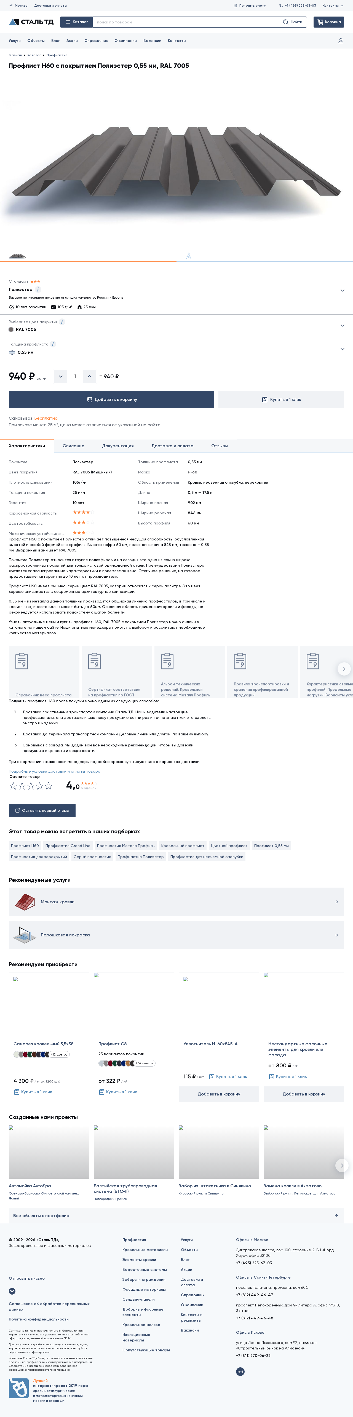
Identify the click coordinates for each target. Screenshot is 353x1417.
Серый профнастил (92, 857)
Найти (292, 22)
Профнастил (134, 1239)
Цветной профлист (229, 845)
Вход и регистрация (341, 40)
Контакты (333, 5)
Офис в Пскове (250, 1332)
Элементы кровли (139, 1259)
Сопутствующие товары (146, 1350)
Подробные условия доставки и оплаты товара (54, 771)
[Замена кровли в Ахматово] (304, 1172)
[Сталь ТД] (31, 22)
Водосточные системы (144, 1269)
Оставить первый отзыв (42, 810)
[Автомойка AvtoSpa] (49, 1172)
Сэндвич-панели (138, 1299)
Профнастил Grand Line (68, 845)
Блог (55, 40)
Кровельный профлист (182, 845)
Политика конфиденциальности (39, 1319)
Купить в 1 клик (33, 1092)
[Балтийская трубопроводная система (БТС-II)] (134, 1172)
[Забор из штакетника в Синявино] (219, 1172)
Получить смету (249, 5)
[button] (344, 669)
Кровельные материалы (145, 1249)
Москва (18, 5)
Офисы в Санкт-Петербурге (263, 1277)
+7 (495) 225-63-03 (297, 5)
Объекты (36, 40)
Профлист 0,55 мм (271, 845)
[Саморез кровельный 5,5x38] (49, 1037)
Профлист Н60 (25, 845)
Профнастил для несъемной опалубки (206, 857)
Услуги (15, 40)
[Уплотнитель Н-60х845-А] (219, 1037)
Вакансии (152, 40)
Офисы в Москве (252, 1239)
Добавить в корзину (219, 1094)
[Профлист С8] (134, 1037)
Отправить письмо (27, 1278)
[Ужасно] (13, 786)
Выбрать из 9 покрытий (172, 290)
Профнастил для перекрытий (39, 857)
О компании (125, 40)
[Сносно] (17, 786)
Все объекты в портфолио (176, 1215)
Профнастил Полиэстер (141, 857)
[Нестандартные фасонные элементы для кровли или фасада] (304, 1037)
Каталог (76, 22)
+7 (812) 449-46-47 (254, 1295)
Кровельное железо (141, 1324)
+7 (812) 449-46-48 (254, 1318)
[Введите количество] (75, 376)
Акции (72, 40)
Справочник (96, 40)
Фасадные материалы (144, 1289)
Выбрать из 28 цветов (176, 326)
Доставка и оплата (50, 5)
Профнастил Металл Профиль (126, 845)
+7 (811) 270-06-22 (253, 1355)
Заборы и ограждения (143, 1279)
